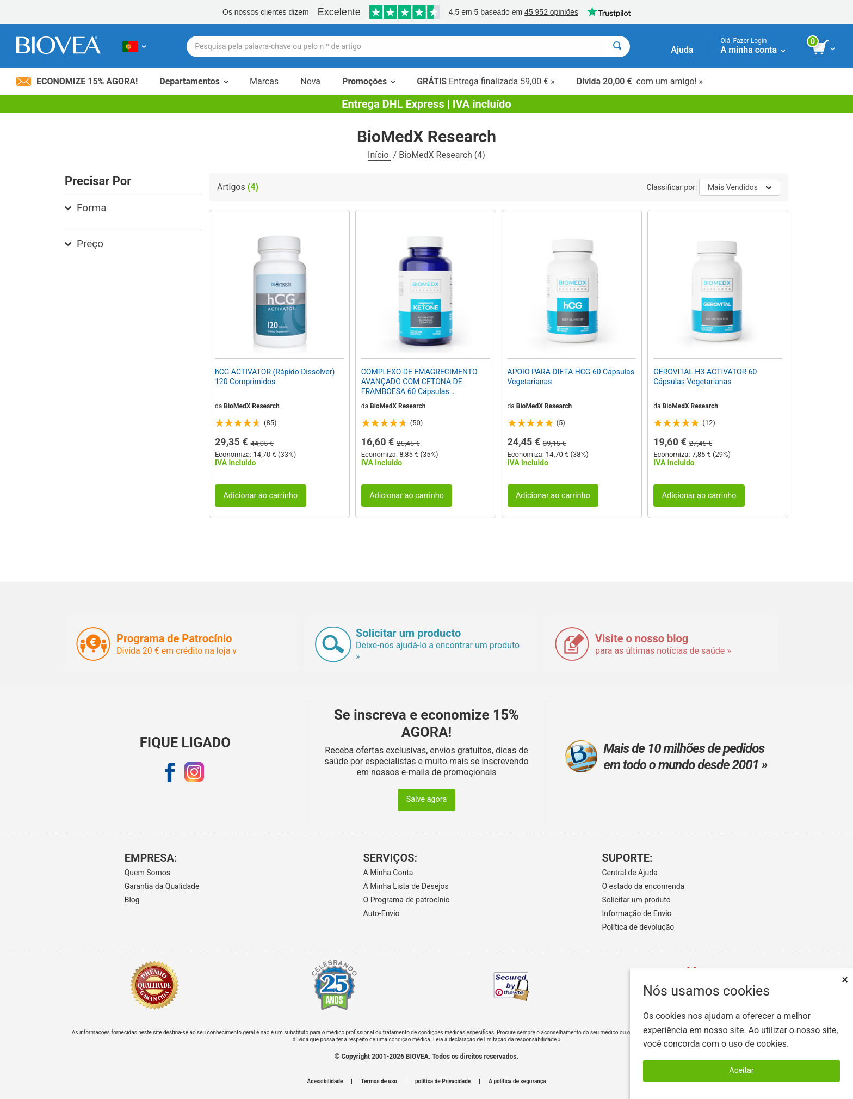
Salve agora (426, 799)
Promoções (368, 81)
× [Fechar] (845, 979)
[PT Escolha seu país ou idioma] (134, 46)
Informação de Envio (637, 913)
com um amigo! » (640, 81)
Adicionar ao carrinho (260, 495)
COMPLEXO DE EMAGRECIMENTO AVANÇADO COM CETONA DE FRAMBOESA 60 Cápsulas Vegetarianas (419, 382)
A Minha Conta (388, 872)
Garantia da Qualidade (162, 886)
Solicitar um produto (636, 899)
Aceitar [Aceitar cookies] (741, 1070)
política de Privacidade (443, 1081)
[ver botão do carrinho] (824, 47)
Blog (132, 899)
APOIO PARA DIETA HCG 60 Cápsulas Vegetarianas (571, 376)
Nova (310, 81)
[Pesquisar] (617, 46)
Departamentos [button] (193, 81)
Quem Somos (147, 872)
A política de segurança (517, 1081)
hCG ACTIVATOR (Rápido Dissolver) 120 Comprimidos (275, 376)
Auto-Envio (381, 913)
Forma (86, 207)
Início (379, 155)
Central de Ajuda (630, 872)
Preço (84, 243)
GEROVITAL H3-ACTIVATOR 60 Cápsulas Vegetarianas (705, 376)
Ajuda (682, 50)
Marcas (264, 81)
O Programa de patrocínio (406, 899)
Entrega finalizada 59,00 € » (486, 81)
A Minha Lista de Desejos (406, 886)
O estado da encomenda (643, 886)
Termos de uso (379, 1081)
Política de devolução (638, 927)
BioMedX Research (251, 406)
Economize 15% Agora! (77, 81)
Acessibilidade (325, 1081)
